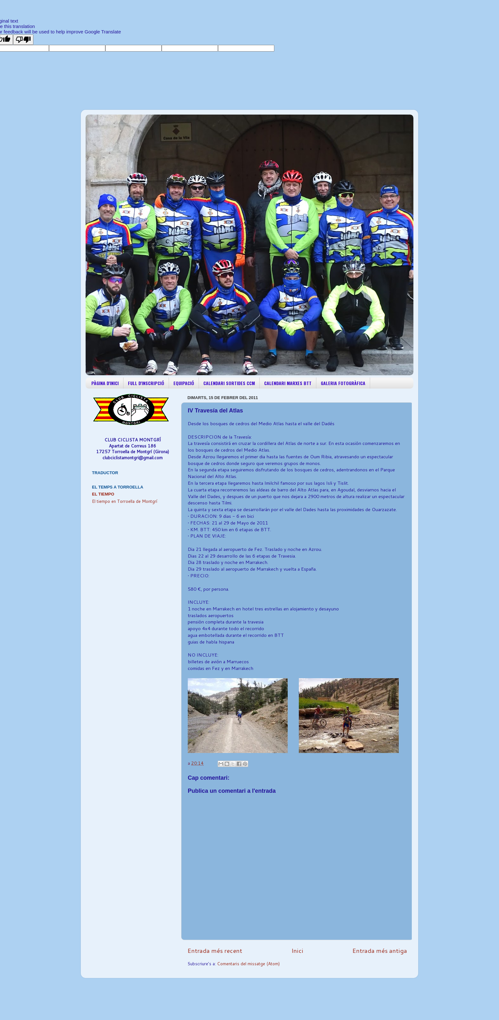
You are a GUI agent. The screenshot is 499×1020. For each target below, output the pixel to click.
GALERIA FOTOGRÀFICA (343, 383)
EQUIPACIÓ (183, 383)
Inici (297, 950)
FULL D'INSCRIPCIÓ (146, 383)
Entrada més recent (214, 950)
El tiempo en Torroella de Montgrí (124, 501)
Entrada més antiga (379, 950)
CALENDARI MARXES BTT (288, 383)
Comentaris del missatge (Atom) (248, 963)
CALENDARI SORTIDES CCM (229, 383)
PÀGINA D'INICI (105, 383)
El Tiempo (103, 494)
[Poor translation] (23, 39)
